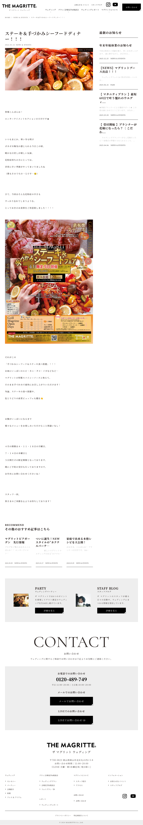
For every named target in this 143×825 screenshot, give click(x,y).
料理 (9, 793)
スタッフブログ (96, 5)
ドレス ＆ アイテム (14, 797)
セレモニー (11, 781)
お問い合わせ (81, 801)
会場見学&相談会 (48, 785)
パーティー (11, 785)
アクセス (79, 785)
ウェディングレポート (90, 9)
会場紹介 (10, 789)
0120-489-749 (71, 679)
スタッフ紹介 (81, 781)
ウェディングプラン (49, 781)
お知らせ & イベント (82, 5)
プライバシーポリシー (63, 815)
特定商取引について (81, 815)
